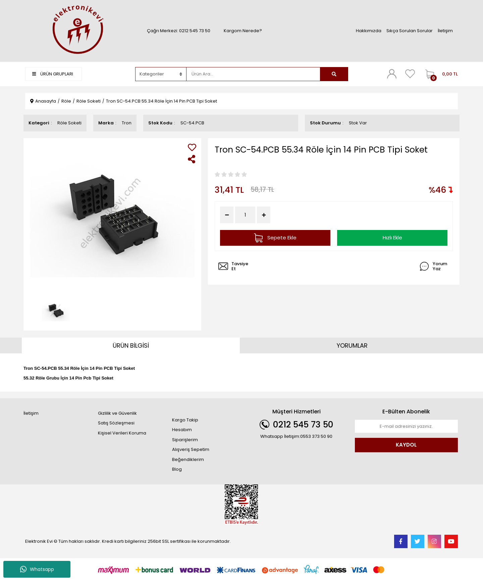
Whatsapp (37, 569)
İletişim (445, 30)
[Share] (192, 159)
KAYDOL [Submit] (406, 444)
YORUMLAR (352, 345)
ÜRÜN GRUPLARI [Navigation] (52, 74)
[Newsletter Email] (406, 426)
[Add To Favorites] (192, 147)
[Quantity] (245, 215)
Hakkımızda (368, 30)
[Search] (253, 74)
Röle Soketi (69, 123)
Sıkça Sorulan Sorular (409, 30)
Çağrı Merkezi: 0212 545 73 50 (178, 30)
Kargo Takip (185, 420)
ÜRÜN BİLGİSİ (131, 345)
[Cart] (440, 74)
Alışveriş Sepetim (190, 449)
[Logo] (76, 30)
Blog (177, 469)
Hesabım (182, 429)
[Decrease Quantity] (226, 215)
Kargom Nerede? (243, 30)
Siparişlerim (185, 440)
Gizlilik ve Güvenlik (117, 413)
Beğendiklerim (188, 459)
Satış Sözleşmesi (116, 423)
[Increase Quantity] (263, 215)
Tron (126, 123)
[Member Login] (391, 73)
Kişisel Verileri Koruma (122, 433)
